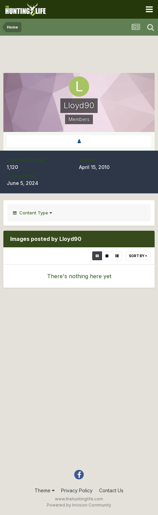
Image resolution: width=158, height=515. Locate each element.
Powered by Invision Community (79, 505)
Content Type (32, 212)
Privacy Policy (77, 490)
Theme (45, 490)
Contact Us (111, 490)
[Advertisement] (79, 56)
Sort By (138, 256)
